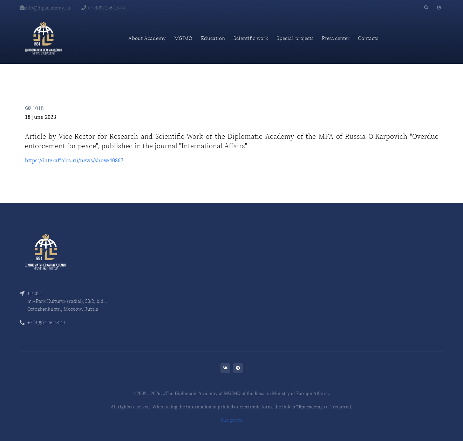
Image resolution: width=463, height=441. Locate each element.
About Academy (147, 38)
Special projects (295, 38)
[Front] (46, 251)
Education (213, 38)
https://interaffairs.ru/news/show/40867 (74, 160)
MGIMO (183, 38)
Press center (335, 38)
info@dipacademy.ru (45, 7)
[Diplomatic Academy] (43, 38)
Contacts (368, 38)
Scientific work (250, 38)
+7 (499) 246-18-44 (103, 7)
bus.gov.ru (231, 420)
